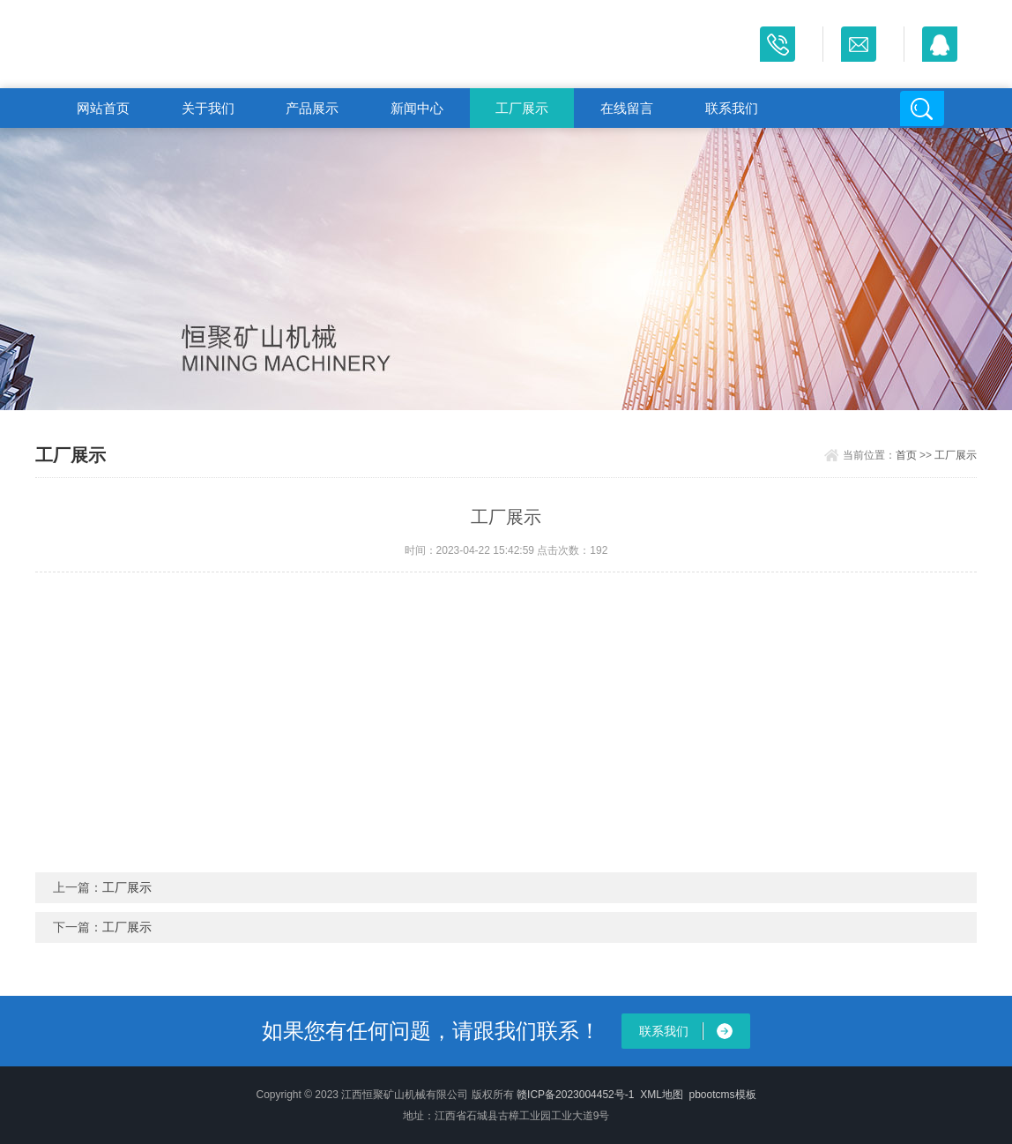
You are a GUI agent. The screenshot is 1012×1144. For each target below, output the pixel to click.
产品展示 (312, 108)
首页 (906, 455)
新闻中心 (417, 108)
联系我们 (731, 108)
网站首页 (103, 108)
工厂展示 (521, 108)
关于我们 (208, 108)
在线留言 (626, 108)
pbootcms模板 (722, 1094)
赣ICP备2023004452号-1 (575, 1094)
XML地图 (661, 1094)
